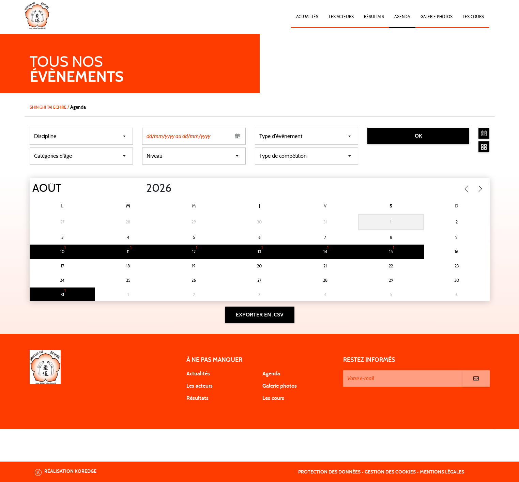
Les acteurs (341, 17)
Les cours (473, 17)
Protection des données (329, 472)
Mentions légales (442, 472)
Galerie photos (437, 17)
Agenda (402, 17)
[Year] (140, 188)
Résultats (374, 17)
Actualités (307, 17)
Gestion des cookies (390, 472)
